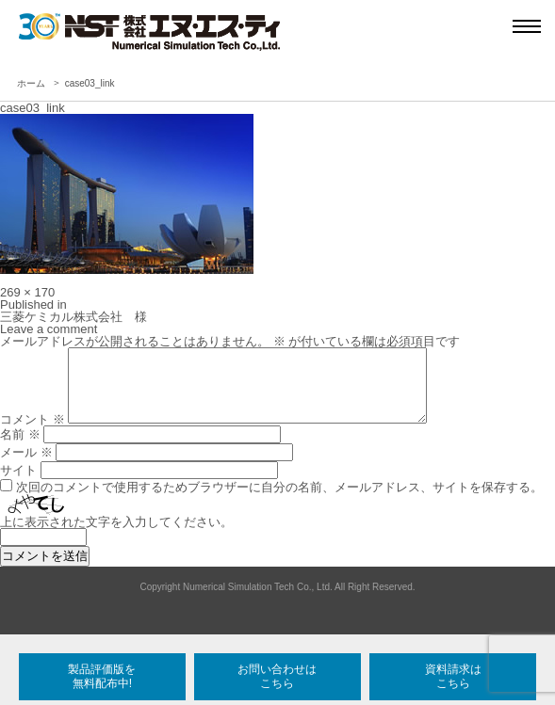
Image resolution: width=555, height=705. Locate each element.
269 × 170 (27, 292)
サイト (18, 484)
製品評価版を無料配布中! (102, 676)
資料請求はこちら (453, 676)
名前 (20, 448)
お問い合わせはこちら (277, 676)
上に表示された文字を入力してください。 (116, 536)
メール (26, 466)
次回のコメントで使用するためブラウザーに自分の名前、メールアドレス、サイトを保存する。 (279, 501)
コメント (32, 433)
